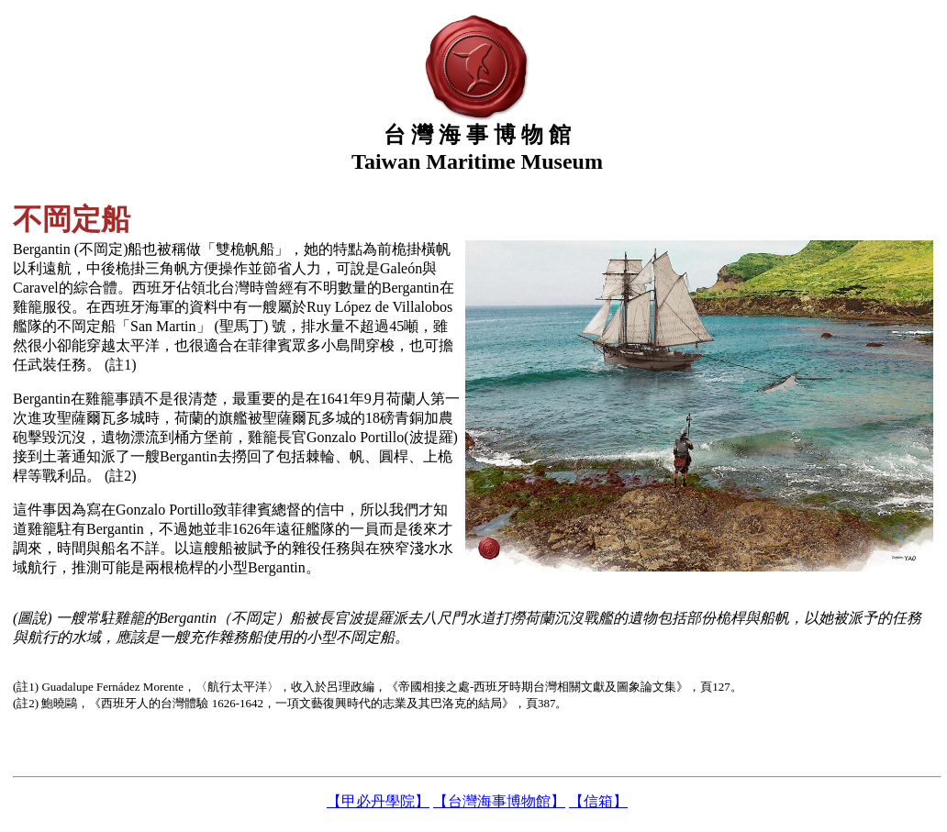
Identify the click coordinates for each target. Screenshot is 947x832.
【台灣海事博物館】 (499, 801)
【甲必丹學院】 (378, 801)
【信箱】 (598, 801)
